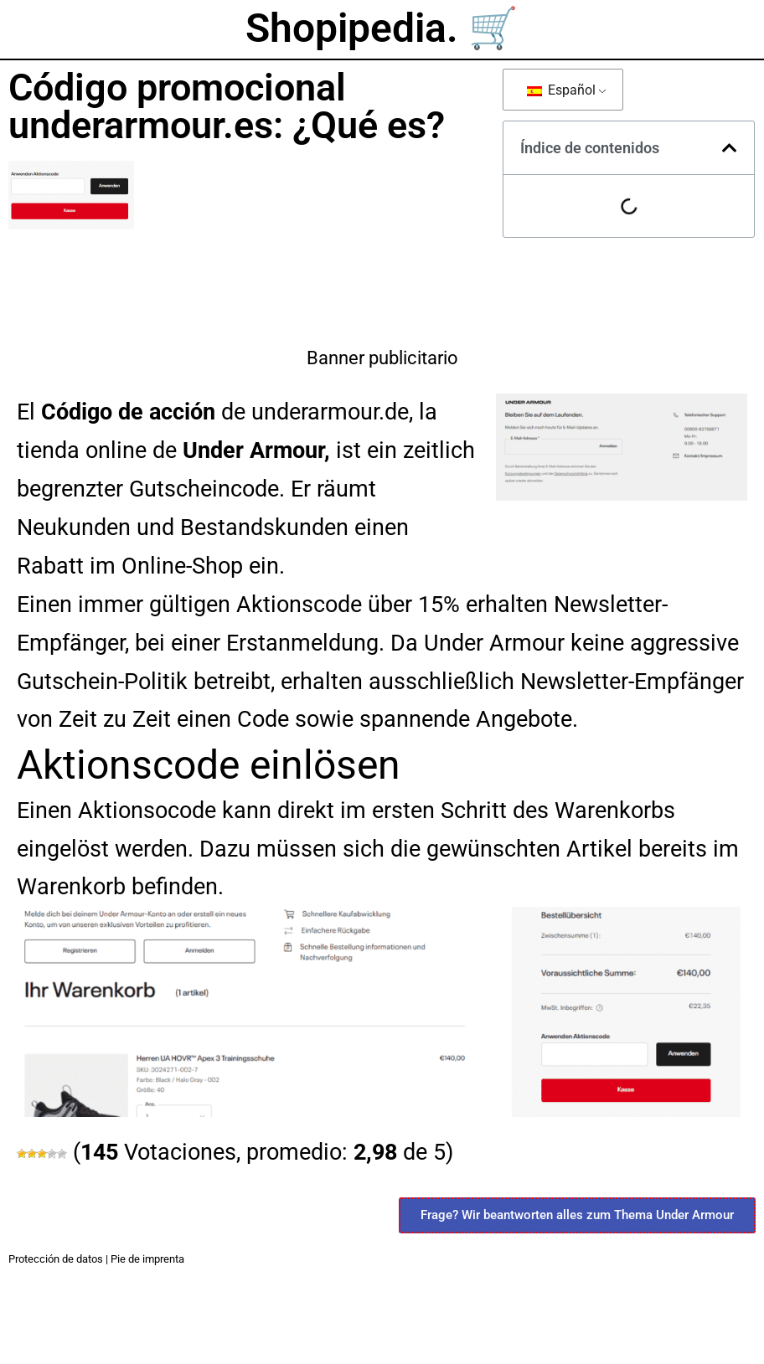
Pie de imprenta (147, 1259)
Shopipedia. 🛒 (382, 28)
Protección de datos (55, 1259)
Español (561, 90)
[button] (729, 148)
